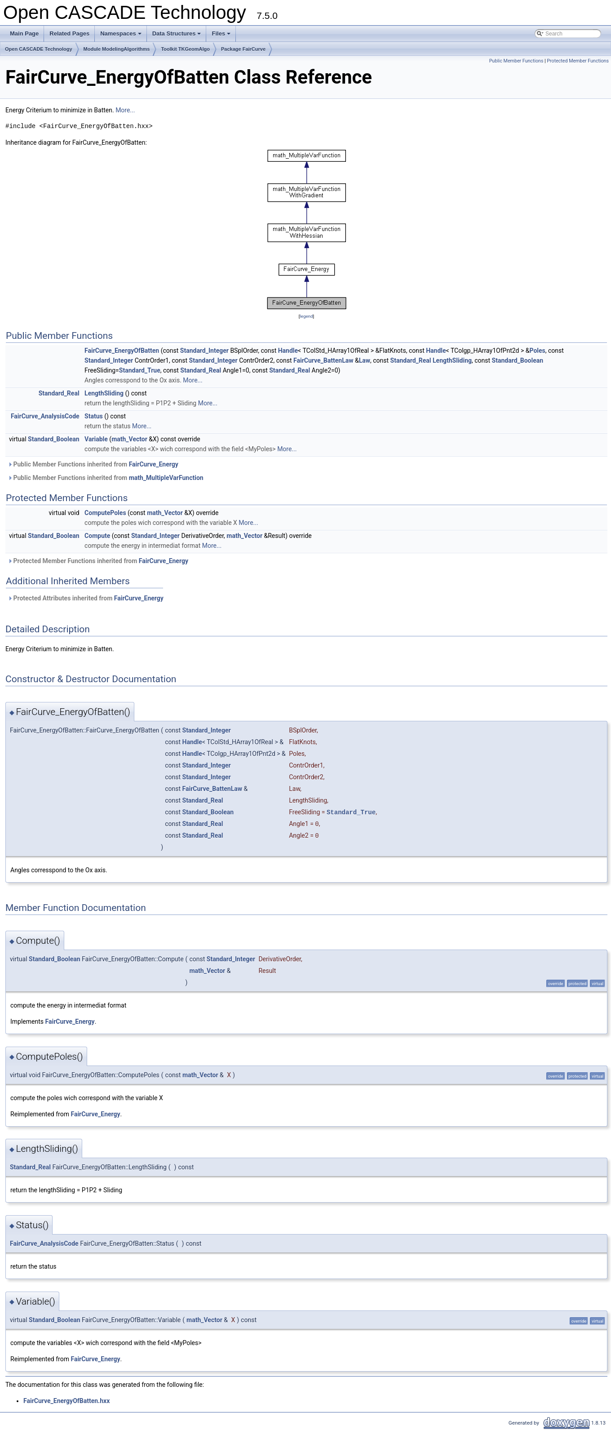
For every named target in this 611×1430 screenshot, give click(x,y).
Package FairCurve (243, 49)
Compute (97, 535)
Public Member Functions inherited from (93, 464)
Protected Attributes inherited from (86, 598)
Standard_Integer (204, 350)
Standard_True (139, 370)
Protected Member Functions (578, 61)
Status (93, 416)
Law (364, 360)
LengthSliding (452, 360)
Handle (288, 350)
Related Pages (69, 33)
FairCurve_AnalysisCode (45, 416)
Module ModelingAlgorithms (117, 49)
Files (222, 36)
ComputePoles (105, 512)
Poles (537, 350)
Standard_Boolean (518, 360)
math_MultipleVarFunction (166, 477)
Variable (96, 439)
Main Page (24, 33)
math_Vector (129, 439)
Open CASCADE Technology (38, 49)
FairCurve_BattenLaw (323, 360)
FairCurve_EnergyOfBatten (121, 350)
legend (306, 316)
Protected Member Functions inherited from (98, 560)
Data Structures (177, 36)
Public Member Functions (516, 61)
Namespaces (121, 36)
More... (125, 110)
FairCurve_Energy (153, 464)
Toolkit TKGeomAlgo (185, 49)
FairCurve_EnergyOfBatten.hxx (66, 1400)
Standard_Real (410, 360)
